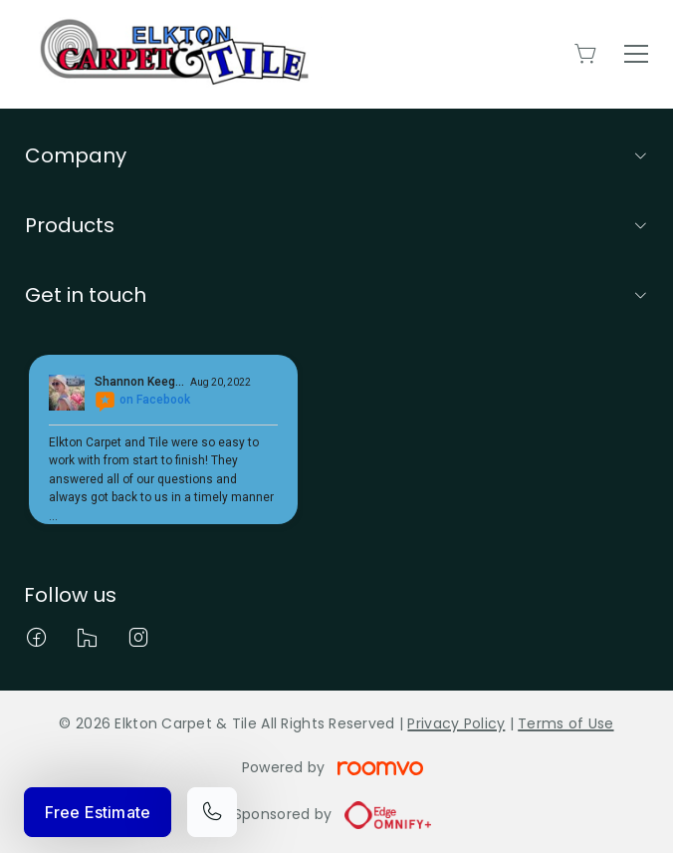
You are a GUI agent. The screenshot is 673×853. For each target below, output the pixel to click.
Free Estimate (97, 812)
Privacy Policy (456, 723)
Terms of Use (565, 723)
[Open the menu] (636, 54)
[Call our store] (212, 812)
